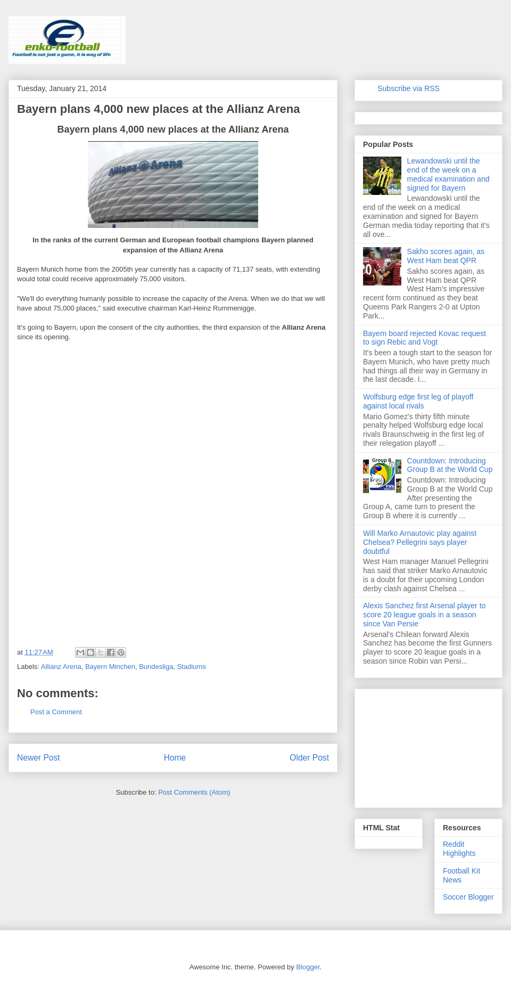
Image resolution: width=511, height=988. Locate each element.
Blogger (307, 967)
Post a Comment (56, 712)
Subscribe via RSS (408, 88)
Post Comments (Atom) (194, 792)
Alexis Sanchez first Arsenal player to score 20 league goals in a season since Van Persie (424, 614)
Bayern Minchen (110, 667)
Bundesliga (156, 667)
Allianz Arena (61, 667)
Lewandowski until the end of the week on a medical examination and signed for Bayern (448, 174)
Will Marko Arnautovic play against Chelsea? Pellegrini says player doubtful (419, 542)
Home (175, 757)
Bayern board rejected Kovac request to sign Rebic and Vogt (424, 338)
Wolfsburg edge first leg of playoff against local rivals (418, 401)
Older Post (309, 757)
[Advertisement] (97, 428)
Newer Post (38, 757)
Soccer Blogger (468, 897)
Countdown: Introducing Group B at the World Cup (450, 465)
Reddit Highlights (459, 849)
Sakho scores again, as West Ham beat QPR (446, 256)
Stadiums (191, 667)
